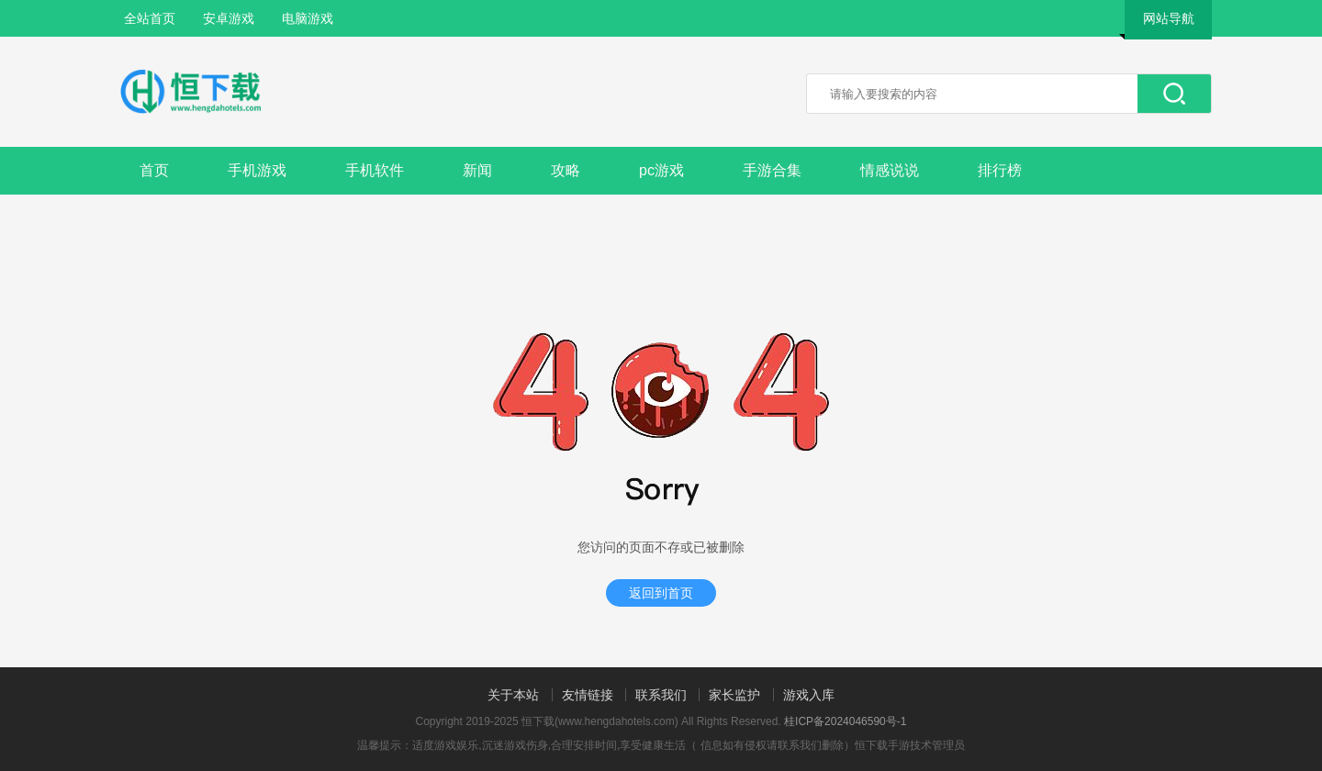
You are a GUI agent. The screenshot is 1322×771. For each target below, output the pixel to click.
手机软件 (374, 170)
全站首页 (149, 18)
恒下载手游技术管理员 (910, 745)
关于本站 (513, 694)
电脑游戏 (307, 18)
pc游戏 (661, 170)
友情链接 (587, 694)
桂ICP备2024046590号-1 (845, 721)
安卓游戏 (228, 18)
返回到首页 (661, 593)
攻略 (565, 170)
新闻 (477, 170)
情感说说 (889, 170)
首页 (154, 170)
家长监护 (734, 694)
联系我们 (661, 694)
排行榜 (1000, 170)
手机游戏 (257, 170)
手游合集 (772, 170)
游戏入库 (809, 694)
